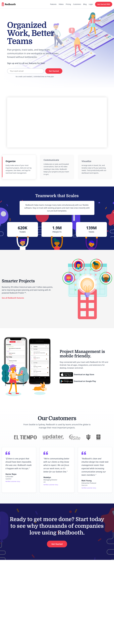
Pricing (68, 4)
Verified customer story (12, 481)
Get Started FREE (103, 4)
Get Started (54, 71)
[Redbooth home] (9, 4)
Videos (61, 4)
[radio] (19, 167)
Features (53, 4)
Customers (77, 4)
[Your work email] (25, 71)
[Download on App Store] (77, 374)
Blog (85, 4)
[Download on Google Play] (78, 381)
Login (91, 4)
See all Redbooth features (13, 298)
